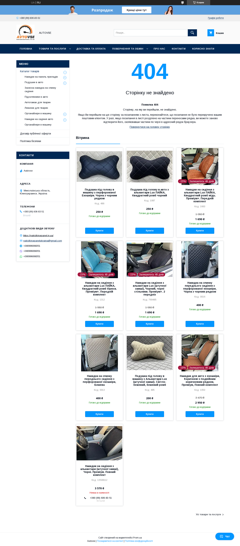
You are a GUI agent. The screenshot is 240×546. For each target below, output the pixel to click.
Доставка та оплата (91, 48)
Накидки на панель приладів (41, 76)
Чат (225, 536)
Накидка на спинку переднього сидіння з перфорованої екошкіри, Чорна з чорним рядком (199, 287)
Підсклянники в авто (36, 96)
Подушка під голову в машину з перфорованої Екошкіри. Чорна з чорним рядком (99, 194)
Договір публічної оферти (35, 133)
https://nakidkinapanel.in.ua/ (38, 235)
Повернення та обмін (127, 48)
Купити (99, 230)
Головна (26, 48)
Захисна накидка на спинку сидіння (40, 89)
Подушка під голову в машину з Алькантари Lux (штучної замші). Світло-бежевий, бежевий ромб (149, 380)
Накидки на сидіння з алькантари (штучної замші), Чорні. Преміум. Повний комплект (99, 470)
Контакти (179, 48)
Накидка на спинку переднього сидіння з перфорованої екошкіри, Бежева (99, 380)
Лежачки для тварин (36, 107)
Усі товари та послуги (208, 514)
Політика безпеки (30, 141)
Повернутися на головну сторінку (150, 126)
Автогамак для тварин (38, 102)
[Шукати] (192, 32)
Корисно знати (203, 48)
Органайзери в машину (38, 113)
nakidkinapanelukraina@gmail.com (42, 240)
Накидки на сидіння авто (39, 119)
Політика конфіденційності (139, 541)
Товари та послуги (52, 48)
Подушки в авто (34, 82)
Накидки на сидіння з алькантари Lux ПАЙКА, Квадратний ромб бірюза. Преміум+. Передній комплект (99, 288)
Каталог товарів (29, 71)
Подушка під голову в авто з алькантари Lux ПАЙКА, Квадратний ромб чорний (149, 192)
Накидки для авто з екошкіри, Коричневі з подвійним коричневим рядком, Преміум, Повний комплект (200, 380)
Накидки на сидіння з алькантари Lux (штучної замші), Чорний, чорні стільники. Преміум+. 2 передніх (149, 288)
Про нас (159, 48)
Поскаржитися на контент (110, 541)
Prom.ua (137, 537)
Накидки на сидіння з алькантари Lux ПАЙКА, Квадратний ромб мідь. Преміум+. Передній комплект (200, 195)
